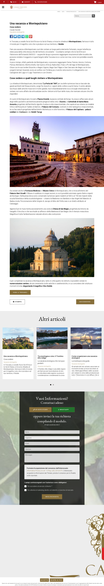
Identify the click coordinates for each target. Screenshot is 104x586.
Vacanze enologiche (17, 32)
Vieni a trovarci (20, 292)
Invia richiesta (52, 496)
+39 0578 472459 (40, 409)
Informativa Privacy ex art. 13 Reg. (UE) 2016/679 (44, 471)
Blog (13, 2)
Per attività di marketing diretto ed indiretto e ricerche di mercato (48, 490)
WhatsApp (63, 409)
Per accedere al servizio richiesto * (38, 486)
